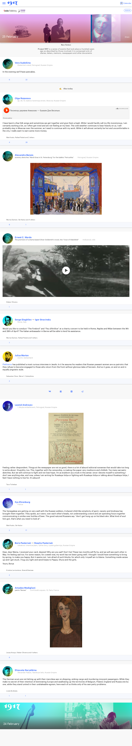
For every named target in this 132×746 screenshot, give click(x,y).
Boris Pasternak (23, 543)
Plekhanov (7, 365)
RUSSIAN (127, 10)
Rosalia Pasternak (43, 543)
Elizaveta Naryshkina (26, 670)
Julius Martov (22, 355)
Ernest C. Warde (23, 237)
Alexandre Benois (24, 155)
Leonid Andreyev (24, 405)
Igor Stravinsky (43, 320)
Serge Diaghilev (23, 320)
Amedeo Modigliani (25, 588)
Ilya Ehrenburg (22, 502)
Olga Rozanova (23, 98)
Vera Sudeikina (23, 63)
